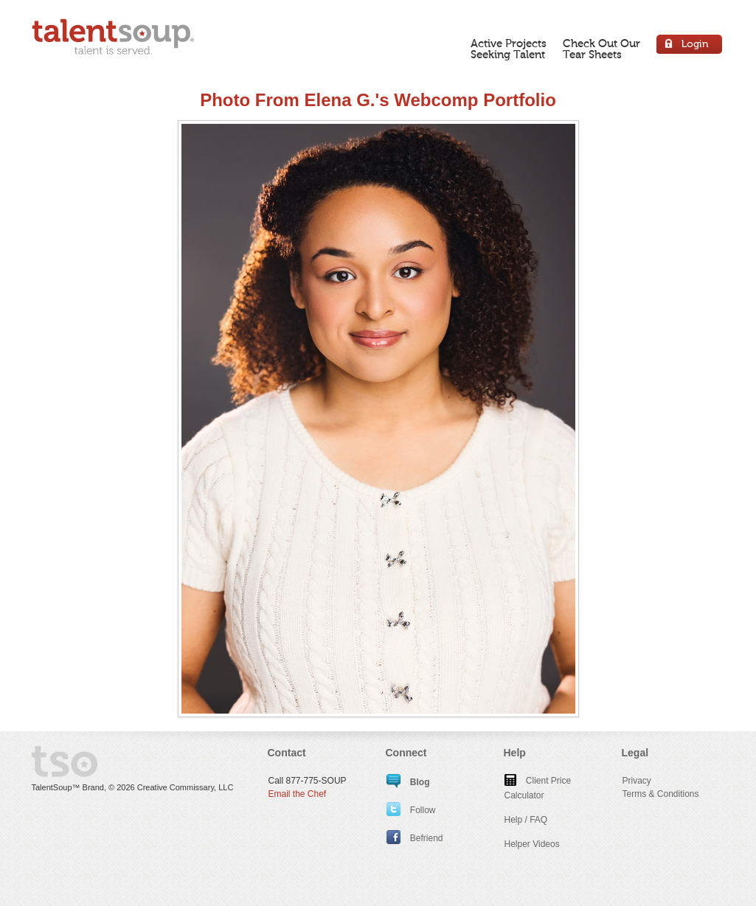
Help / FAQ (526, 820)
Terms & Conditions (661, 794)
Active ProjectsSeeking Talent (509, 49)
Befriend (414, 838)
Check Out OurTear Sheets (601, 49)
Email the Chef (297, 794)
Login (690, 46)
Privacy (637, 781)
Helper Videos (532, 844)
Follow (411, 810)
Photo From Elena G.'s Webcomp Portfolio (378, 100)
